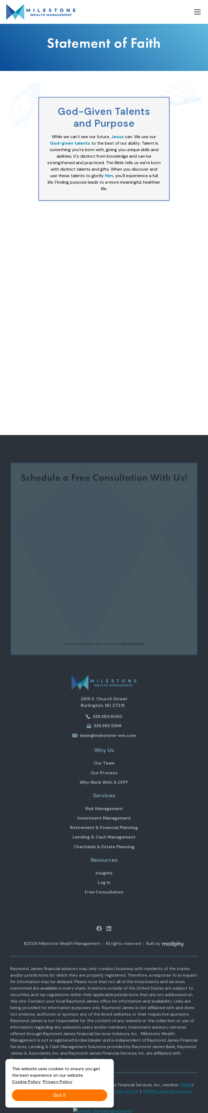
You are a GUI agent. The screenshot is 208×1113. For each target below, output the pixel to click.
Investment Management (104, 825)
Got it (59, 1095)
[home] (41, 12)
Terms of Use (124, 1098)
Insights (104, 879)
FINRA (186, 1091)
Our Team (104, 770)
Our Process (104, 779)
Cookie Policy (26, 1082)
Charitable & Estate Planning (104, 853)
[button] (196, 11)
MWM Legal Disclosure (167, 1098)
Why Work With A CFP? (104, 788)
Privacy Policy (57, 1082)
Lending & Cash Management (104, 843)
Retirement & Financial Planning (104, 834)
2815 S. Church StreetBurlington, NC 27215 (104, 708)
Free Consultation (104, 898)
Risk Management (104, 815)
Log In (104, 889)
